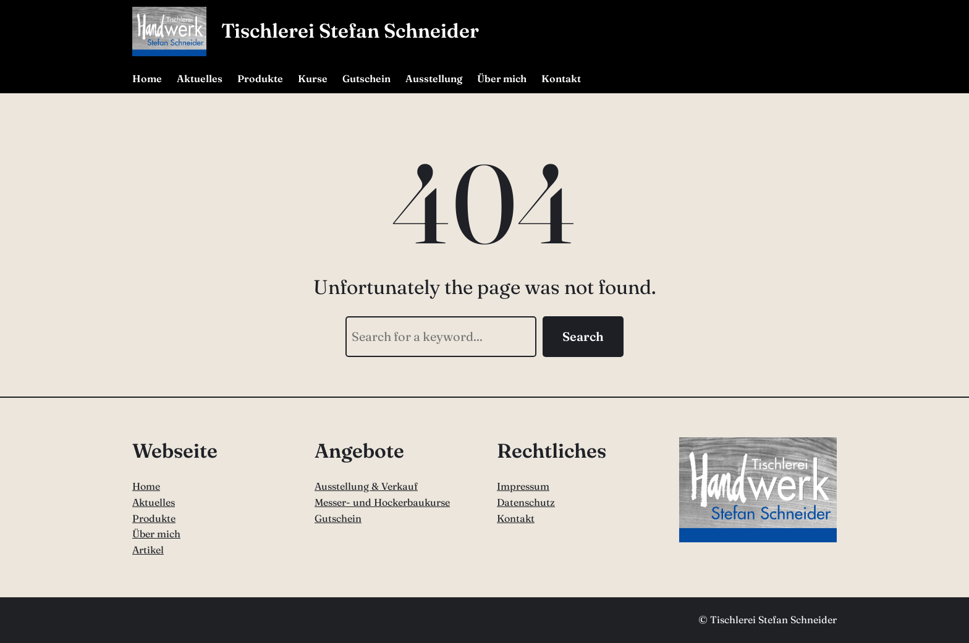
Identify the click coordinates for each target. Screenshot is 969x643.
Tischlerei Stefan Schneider (350, 31)
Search (583, 336)
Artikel (148, 550)
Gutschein (338, 518)
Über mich (156, 533)
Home (146, 486)
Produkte (154, 518)
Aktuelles (153, 502)
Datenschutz (526, 502)
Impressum (523, 486)
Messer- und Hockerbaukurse (382, 502)
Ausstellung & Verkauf (366, 486)
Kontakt (516, 518)
